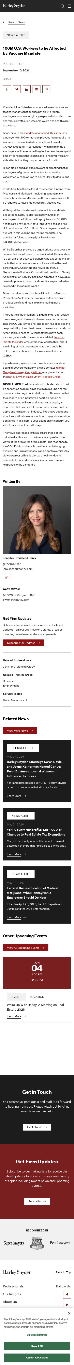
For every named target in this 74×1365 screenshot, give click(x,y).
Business (8, 681)
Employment (11, 685)
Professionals (13, 1286)
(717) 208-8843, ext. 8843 (19, 595)
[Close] (69, 1313)
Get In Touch (37, 1127)
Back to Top (63, 1272)
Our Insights (12, 1294)
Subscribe (37, 1201)
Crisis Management (15, 700)
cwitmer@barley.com (16, 599)
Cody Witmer (33, 372)
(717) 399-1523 (12, 564)
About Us (10, 1302)
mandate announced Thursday (42, 133)
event (16, 996)
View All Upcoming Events (25, 947)
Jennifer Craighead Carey (19, 558)
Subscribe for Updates (23, 642)
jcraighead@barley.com (18, 568)
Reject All (36, 1346)
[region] (37, 1336)
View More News (20, 730)
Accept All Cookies (37, 1357)
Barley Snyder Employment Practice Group (34, 376)
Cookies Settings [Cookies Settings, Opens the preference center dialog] (37, 1334)
